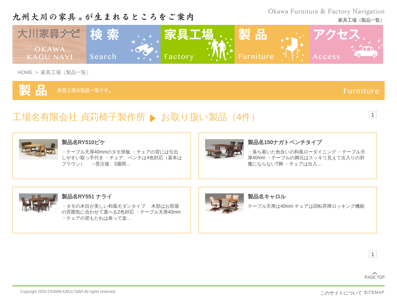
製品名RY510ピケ (83, 142)
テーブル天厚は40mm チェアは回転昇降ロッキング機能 (306, 206)
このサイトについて (341, 293)
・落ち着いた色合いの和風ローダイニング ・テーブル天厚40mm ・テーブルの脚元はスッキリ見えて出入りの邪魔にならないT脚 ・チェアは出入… (306, 158)
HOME (25, 72)
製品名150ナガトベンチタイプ (285, 142)
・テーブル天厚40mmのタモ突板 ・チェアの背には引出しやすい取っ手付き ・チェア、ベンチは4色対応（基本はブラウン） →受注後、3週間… (122, 158)
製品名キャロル (267, 196)
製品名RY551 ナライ (87, 196)
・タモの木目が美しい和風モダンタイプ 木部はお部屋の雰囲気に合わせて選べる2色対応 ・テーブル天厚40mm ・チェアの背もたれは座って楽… (121, 212)
